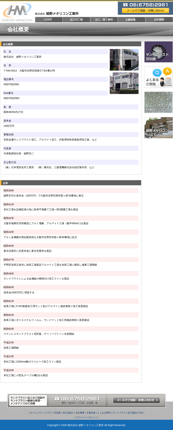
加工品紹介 (68, 412)
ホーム (33, 412)
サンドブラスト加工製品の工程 (127, 412)
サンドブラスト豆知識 (50, 412)
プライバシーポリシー (86, 417)
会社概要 (80, 412)
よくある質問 (103, 412)
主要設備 (90, 412)
